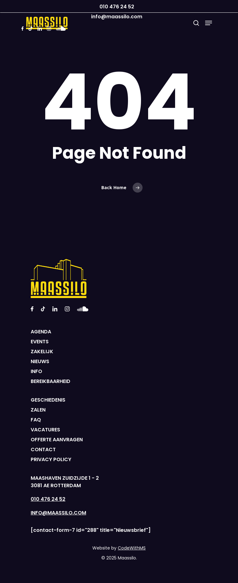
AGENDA (41, 331)
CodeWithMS (132, 548)
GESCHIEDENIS (48, 399)
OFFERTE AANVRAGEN (57, 439)
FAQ (36, 419)
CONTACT (43, 449)
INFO (36, 371)
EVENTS (40, 341)
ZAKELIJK (42, 351)
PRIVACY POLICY (51, 459)
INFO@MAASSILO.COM (58, 512)
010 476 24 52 (116, 6)
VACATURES (45, 429)
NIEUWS (40, 361)
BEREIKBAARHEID (50, 381)
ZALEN (38, 409)
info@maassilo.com (116, 16)
